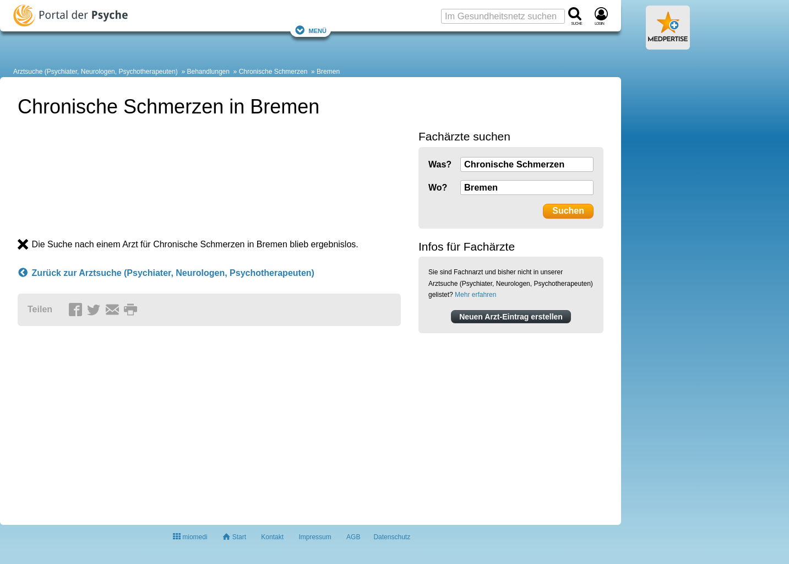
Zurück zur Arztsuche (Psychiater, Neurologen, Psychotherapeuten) (166, 273)
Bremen (328, 71)
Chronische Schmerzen (273, 71)
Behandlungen (208, 71)
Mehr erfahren (475, 295)
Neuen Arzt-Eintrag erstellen (511, 316)
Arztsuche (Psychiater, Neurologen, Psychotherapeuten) (95, 71)
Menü (311, 30)
